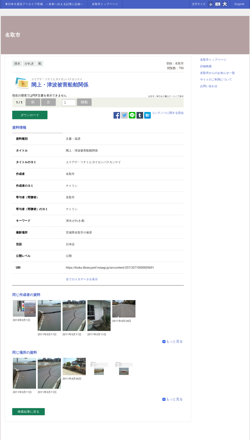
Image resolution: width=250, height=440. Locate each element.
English (240, 4)
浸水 (17, 63)
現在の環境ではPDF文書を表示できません (39, 95)
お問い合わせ (208, 86)
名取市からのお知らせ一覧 (217, 73)
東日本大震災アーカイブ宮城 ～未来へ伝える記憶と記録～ (44, 4)
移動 (84, 102)
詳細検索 (206, 66)
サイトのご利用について (216, 79)
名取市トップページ (105, 4)
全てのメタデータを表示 (82, 279)
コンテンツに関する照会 (168, 112)
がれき (29, 63)
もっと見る (172, 341)
